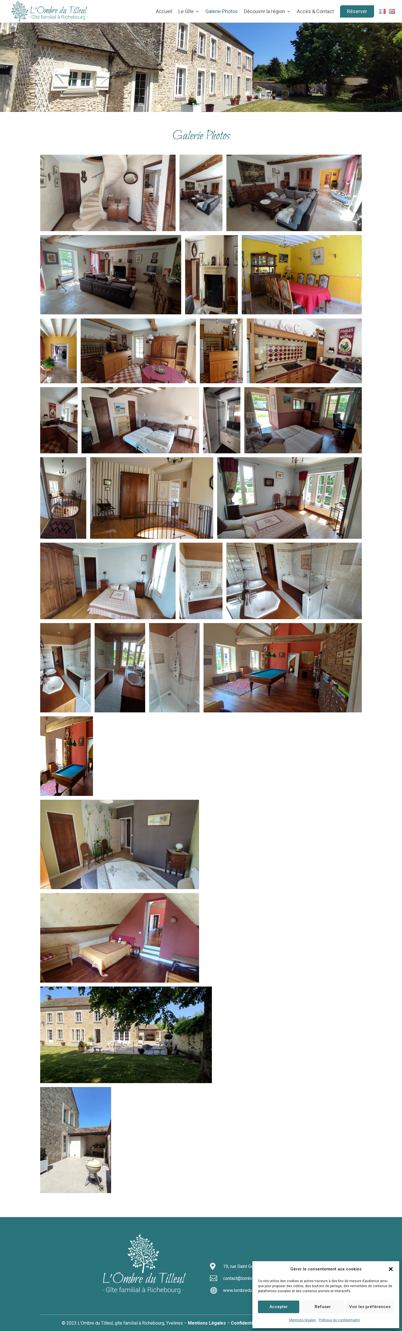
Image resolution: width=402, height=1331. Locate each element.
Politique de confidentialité (339, 1320)
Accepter (278, 1306)
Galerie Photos (221, 11)
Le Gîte (186, 11)
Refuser (323, 1306)
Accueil (164, 11)
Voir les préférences (370, 1306)
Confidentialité (246, 1323)
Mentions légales (302, 1320)
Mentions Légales (207, 1323)
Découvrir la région (264, 11)
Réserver (357, 11)
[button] (391, 1269)
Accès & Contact (315, 11)
